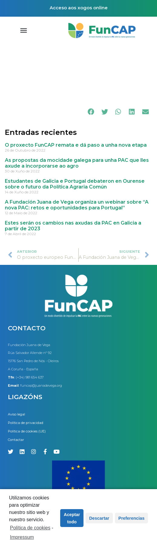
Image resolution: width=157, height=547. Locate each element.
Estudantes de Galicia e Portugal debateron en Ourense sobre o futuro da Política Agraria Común (75, 184)
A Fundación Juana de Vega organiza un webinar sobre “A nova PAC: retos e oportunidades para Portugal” (77, 205)
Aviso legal (16, 414)
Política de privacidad (25, 423)
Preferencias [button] (131, 518)
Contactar (16, 440)
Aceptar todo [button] (72, 518)
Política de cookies (30, 527)
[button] (23, 28)
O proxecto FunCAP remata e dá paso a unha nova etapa (76, 145)
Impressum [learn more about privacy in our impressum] (22, 537)
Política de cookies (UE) (27, 431)
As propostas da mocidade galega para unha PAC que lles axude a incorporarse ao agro (77, 163)
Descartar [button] (99, 518)
